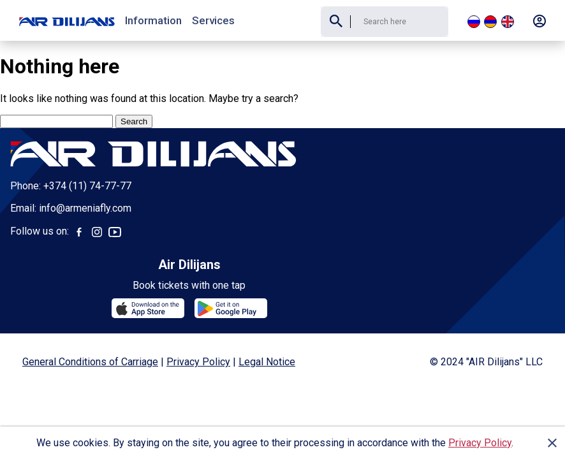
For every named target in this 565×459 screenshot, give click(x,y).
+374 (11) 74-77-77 (87, 186)
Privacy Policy (479, 443)
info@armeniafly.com (85, 209)
